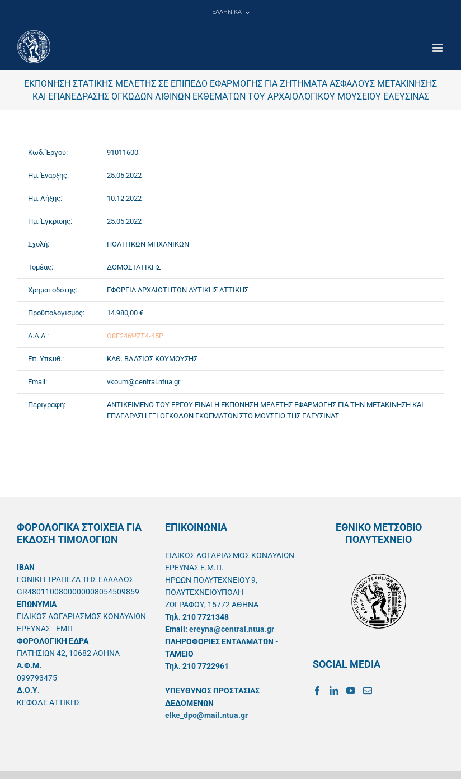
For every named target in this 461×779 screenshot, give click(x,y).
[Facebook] (317, 690)
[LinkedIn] (334, 690)
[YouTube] (350, 690)
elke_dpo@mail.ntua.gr (206, 715)
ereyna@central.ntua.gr (231, 629)
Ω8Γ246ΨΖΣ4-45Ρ (135, 336)
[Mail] (367, 690)
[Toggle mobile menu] (438, 48)
